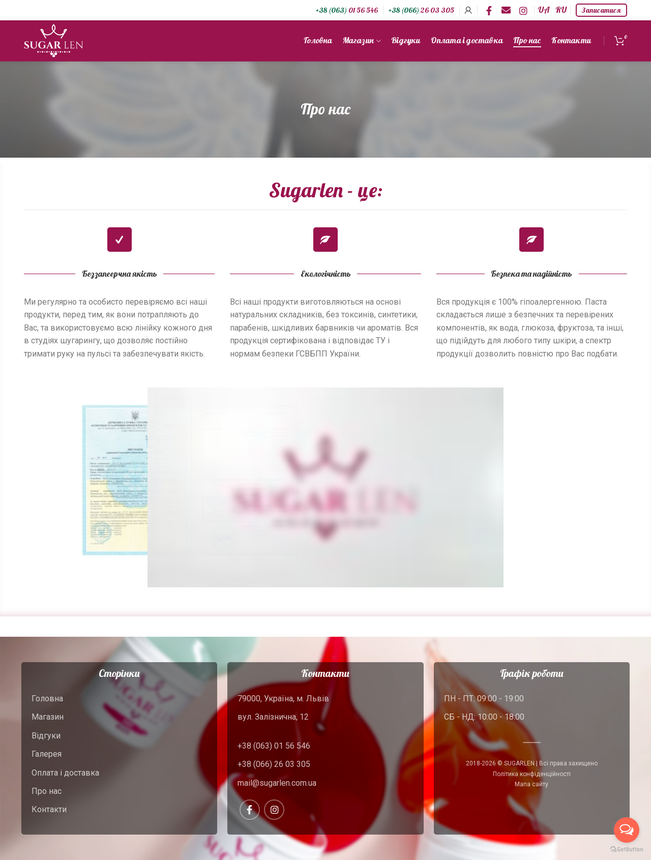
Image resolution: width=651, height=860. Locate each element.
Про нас (47, 791)
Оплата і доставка (65, 773)
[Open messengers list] (626, 830)
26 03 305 (421, 10)
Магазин (48, 717)
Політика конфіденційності (532, 774)
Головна (47, 698)
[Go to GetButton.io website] (626, 849)
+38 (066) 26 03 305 (274, 764)
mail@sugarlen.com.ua (277, 783)
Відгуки (46, 735)
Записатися (601, 10)
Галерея (47, 754)
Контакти (49, 809)
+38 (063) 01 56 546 (274, 746)
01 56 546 (347, 10)
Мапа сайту (531, 784)
